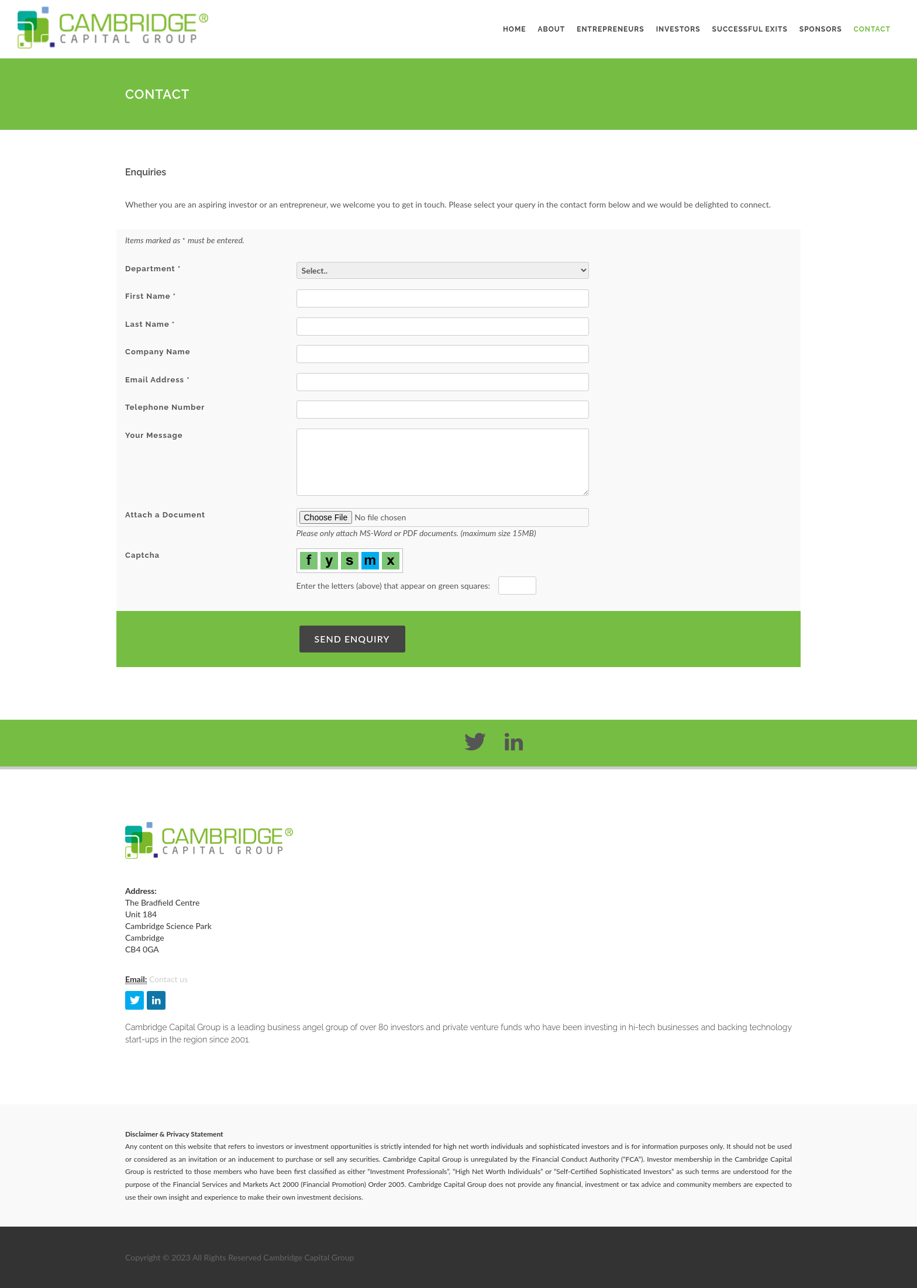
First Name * (150, 296)
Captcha (142, 555)
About (552, 29)
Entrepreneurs (610, 29)
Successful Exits (750, 29)
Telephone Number (165, 407)
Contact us (168, 979)
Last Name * (150, 324)
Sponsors (820, 29)
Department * (153, 268)
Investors (678, 29)
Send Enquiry (352, 638)
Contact (872, 29)
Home (514, 29)
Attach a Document (165, 514)
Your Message (153, 435)
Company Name (157, 351)
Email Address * (157, 379)
